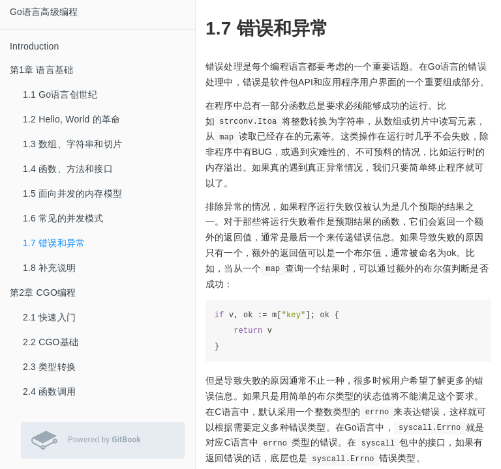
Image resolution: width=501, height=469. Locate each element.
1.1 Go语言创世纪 (60, 94)
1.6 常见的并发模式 (63, 218)
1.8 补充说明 (49, 268)
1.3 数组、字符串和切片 (72, 144)
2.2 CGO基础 (50, 342)
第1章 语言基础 (41, 69)
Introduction (34, 46)
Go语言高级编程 (44, 12)
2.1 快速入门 (49, 317)
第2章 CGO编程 (43, 292)
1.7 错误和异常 (54, 243)
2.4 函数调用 (49, 391)
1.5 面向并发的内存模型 (72, 193)
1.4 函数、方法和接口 (68, 168)
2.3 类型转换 (49, 367)
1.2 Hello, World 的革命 (71, 119)
